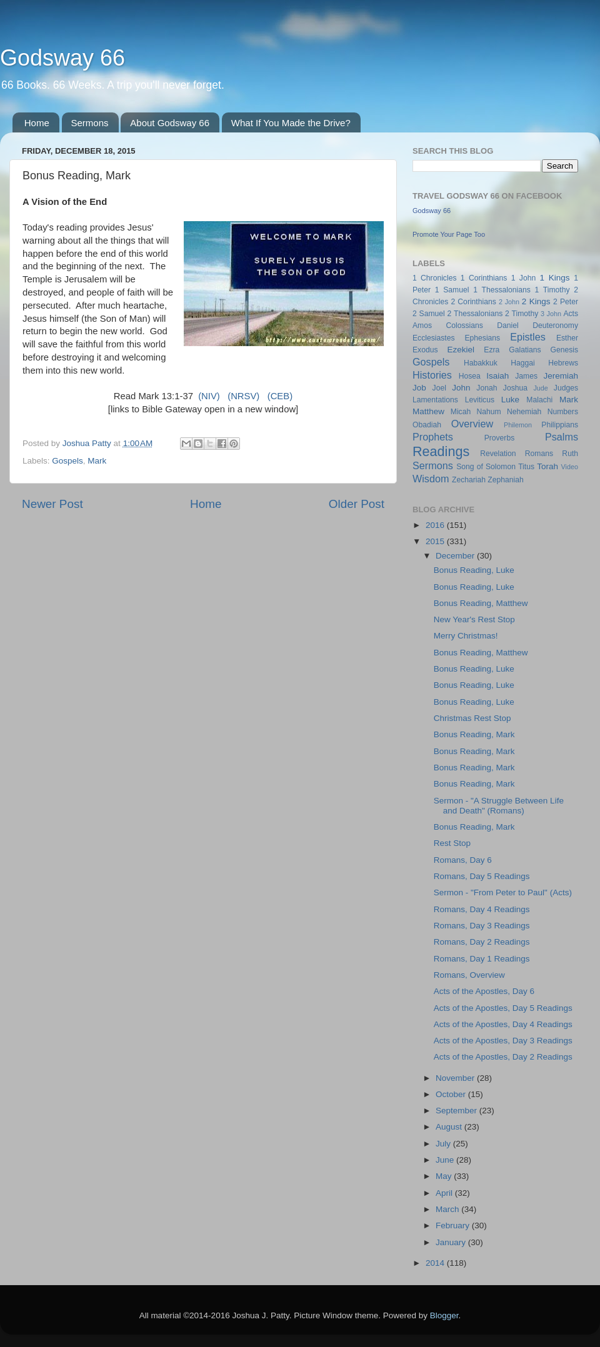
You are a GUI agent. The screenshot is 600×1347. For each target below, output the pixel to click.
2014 (436, 1263)
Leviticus (479, 399)
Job (419, 387)
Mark (97, 460)
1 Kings (555, 277)
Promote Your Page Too (448, 234)
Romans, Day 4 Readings (482, 909)
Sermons (90, 122)
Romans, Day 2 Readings (482, 942)
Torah (547, 466)
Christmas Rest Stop (472, 718)
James (526, 376)
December (456, 555)
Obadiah (426, 424)
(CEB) (280, 396)
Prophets (432, 436)
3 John (551, 313)
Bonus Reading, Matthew (481, 603)
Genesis (564, 349)
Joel (439, 388)
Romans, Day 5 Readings (482, 876)
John (461, 387)
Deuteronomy (555, 325)
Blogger (444, 1315)
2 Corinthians (473, 301)
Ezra (491, 349)
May (445, 1176)
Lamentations (435, 399)
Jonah (486, 388)
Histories (432, 374)
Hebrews (563, 363)
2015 (436, 541)
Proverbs (499, 438)
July (444, 1143)
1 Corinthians (484, 278)
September (457, 1110)
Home (36, 122)
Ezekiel (460, 349)
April (445, 1193)
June (446, 1160)
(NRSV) (243, 396)
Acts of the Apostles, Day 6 (484, 991)
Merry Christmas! (466, 635)
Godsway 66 (62, 58)
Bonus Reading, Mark (474, 734)
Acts (570, 313)
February (454, 1225)
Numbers (563, 411)
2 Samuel (428, 313)
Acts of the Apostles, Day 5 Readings (503, 1008)
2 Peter (565, 301)
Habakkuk (481, 363)
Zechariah (469, 479)
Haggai (522, 363)
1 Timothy (552, 290)
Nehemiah (524, 411)
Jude (540, 388)
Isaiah (497, 375)
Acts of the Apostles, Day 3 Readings (503, 1040)
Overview (472, 423)
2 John (509, 302)
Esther (567, 338)
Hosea (470, 376)
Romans (539, 453)
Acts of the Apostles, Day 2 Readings (503, 1056)
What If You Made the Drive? (291, 122)
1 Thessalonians (502, 290)
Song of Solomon (486, 466)
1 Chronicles (434, 278)
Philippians (559, 424)
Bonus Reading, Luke (474, 570)
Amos (422, 325)
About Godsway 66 (169, 122)
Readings (440, 451)
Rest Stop (452, 843)
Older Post (356, 503)
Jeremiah (561, 375)
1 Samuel (452, 290)
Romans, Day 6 (463, 860)
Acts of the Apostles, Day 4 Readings (503, 1024)
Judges (566, 388)
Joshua (515, 388)
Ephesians (482, 338)
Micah (461, 411)
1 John (523, 278)
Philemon (518, 425)
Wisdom (430, 478)
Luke (510, 399)
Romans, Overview (469, 975)
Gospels (67, 460)
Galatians (525, 349)
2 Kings (536, 301)
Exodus (425, 349)
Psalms (561, 436)
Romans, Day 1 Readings (482, 958)
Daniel (507, 325)
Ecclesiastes (433, 338)
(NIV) (209, 396)
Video (569, 466)
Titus (526, 466)
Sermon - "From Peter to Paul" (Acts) (503, 892)
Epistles (528, 336)
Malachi (539, 399)
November (456, 1078)
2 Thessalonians (475, 313)
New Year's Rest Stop (474, 619)
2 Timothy (521, 313)
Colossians (464, 325)
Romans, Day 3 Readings (482, 925)
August (450, 1126)
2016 (436, 525)
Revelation (498, 453)
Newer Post (52, 503)
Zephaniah (505, 479)
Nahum (489, 411)
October (452, 1094)
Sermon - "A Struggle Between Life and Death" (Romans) (499, 805)
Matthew (428, 411)
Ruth (570, 453)
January (452, 1242)
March (448, 1209)
